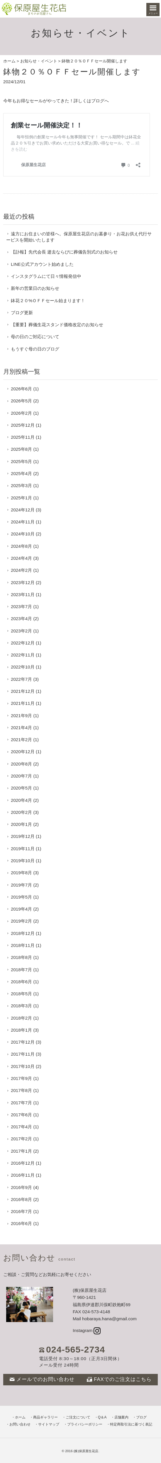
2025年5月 (21, 461)
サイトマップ (48, 1424)
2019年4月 (21, 908)
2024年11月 (23, 521)
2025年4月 (21, 473)
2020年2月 (21, 812)
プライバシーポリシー (84, 1424)
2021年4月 (21, 727)
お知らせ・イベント (38, 61)
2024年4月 (21, 558)
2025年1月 (21, 497)
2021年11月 (23, 703)
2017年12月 (23, 1042)
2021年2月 (21, 739)
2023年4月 (21, 618)
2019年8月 (21, 872)
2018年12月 (23, 933)
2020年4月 (21, 800)
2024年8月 (21, 546)
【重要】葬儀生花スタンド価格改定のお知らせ (57, 324)
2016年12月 (23, 1163)
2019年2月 (21, 920)
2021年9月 (21, 715)
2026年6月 (21, 388)
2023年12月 (23, 582)
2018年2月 (21, 1017)
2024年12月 (23, 509)
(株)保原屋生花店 (86, 1451)
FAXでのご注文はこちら (119, 1379)
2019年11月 (23, 848)
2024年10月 (23, 533)
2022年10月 (23, 666)
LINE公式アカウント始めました (42, 264)
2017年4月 (21, 1126)
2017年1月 (21, 1151)
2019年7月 (21, 884)
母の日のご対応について (35, 336)
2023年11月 (23, 594)
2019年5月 (21, 896)
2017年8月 (21, 1090)
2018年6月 (21, 981)
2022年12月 (23, 642)
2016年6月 (21, 1223)
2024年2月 (21, 570)
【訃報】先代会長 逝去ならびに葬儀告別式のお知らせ (64, 251)
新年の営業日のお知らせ (35, 288)
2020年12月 (23, 751)
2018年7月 (21, 969)
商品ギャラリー (45, 1417)
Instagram (87, 1330)
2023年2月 (21, 630)
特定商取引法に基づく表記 (131, 1424)
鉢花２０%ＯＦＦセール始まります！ (48, 300)
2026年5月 (21, 400)
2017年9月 (21, 1078)
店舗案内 (121, 1417)
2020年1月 (21, 824)
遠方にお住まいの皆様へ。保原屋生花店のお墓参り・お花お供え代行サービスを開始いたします (79, 236)
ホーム (9, 61)
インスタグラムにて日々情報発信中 (46, 276)
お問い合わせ (19, 1424)
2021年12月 (23, 691)
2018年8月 (21, 957)
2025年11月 (23, 437)
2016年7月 (21, 1211)
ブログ (141, 1417)
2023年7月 (21, 606)
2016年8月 (21, 1199)
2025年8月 (21, 449)
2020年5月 (21, 787)
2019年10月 (23, 860)
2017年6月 (21, 1114)
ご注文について (78, 1417)
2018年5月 (21, 993)
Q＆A (102, 1417)
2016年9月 (21, 1187)
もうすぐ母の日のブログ (35, 348)
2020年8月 (21, 763)
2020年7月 (21, 775)
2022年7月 (21, 679)
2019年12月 (23, 836)
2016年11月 (23, 1175)
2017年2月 (21, 1138)
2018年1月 (21, 1029)
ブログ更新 (22, 312)
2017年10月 (23, 1066)
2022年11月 (23, 654)
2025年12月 (23, 425)
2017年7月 (21, 1102)
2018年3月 (21, 1005)
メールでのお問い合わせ (41, 1379)
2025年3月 (21, 485)
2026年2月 (21, 413)
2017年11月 (23, 1054)
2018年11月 (23, 945)
